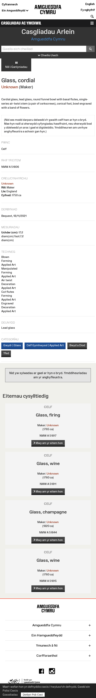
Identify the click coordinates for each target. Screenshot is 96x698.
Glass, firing (48, 414)
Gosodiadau (10, 694)
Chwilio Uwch (48, 55)
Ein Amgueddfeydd (15, 10)
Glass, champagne (48, 511)
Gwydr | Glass (12, 345)
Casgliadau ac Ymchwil (21, 23)
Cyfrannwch (10, 4)
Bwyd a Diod (77, 345)
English (90, 4)
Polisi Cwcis (10, 690)
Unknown (9, 87)
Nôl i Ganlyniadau (16, 64)
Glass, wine (48, 463)
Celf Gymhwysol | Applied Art (45, 345)
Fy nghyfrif (88, 9)
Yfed (6, 353)
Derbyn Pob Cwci (33, 694)
